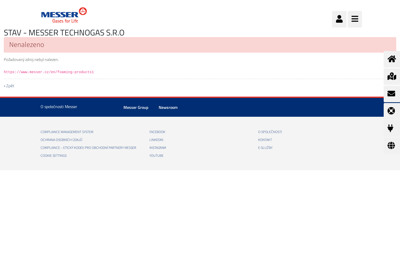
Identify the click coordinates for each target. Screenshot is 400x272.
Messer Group (135, 107)
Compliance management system (67, 132)
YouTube (156, 155)
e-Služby (265, 147)
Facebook (157, 132)
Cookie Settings (54, 155)
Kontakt (265, 140)
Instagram (157, 147)
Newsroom (168, 107)
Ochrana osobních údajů (61, 140)
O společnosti (270, 132)
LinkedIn (156, 140)
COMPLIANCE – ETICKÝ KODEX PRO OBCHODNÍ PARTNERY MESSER (88, 147)
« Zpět (9, 86)
